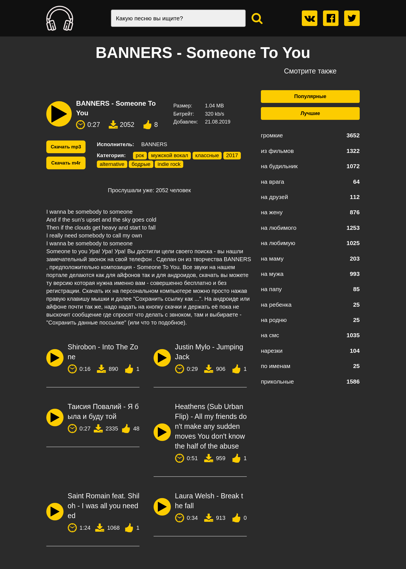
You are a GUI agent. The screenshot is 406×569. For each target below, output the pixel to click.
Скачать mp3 (66, 147)
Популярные (310, 96)
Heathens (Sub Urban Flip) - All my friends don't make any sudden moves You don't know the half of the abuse (211, 426)
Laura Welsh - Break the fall (209, 501)
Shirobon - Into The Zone (103, 352)
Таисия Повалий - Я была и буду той (103, 411)
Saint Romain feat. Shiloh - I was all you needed (103, 506)
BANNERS (154, 144)
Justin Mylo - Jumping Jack (209, 352)
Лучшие (310, 113)
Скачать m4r (66, 163)
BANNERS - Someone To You (116, 108)
